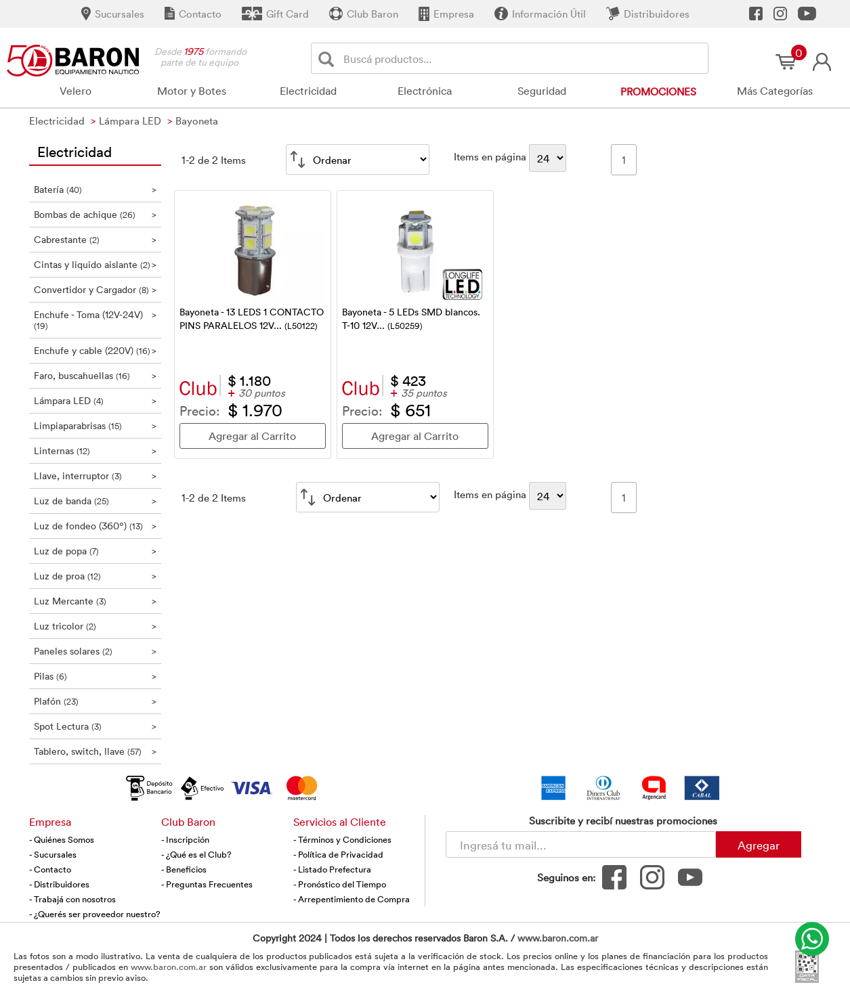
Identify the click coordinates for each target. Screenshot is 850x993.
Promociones (658, 91)
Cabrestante (95, 239)
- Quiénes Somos (61, 839)
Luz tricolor (95, 625)
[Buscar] (328, 58)
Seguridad (541, 90)
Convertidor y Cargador (95, 289)
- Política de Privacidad (338, 854)
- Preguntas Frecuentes (207, 884)
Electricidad (308, 90)
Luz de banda (95, 500)
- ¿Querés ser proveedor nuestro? (95, 914)
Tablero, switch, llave (95, 751)
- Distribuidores (59, 884)
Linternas (95, 450)
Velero (75, 90)
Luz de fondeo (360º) (95, 525)
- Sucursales (53, 854)
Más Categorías (775, 90)
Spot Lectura (95, 726)
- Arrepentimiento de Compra (351, 899)
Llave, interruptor (95, 475)
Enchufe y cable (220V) (95, 350)
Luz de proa (95, 575)
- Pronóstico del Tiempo (339, 884)
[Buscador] (523, 58)
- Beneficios (184, 869)
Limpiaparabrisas (95, 425)
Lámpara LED (95, 400)
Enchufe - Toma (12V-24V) (95, 320)
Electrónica (425, 90)
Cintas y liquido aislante (95, 264)
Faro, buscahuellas (95, 375)
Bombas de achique (95, 214)
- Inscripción (185, 839)
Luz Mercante (95, 600)
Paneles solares (95, 650)
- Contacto (50, 869)
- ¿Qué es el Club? (196, 854)
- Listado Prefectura (332, 869)
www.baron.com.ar (557, 937)
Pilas (95, 675)
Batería (95, 189)
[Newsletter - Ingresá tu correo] (581, 844)
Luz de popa (95, 550)
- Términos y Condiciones (342, 839)
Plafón (95, 700)
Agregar (759, 844)
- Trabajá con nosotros (72, 899)
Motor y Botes (191, 90)
